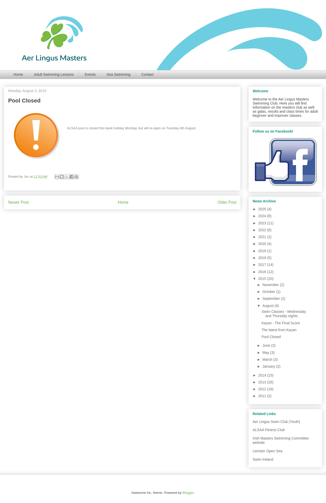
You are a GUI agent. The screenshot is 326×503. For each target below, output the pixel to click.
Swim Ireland (263, 459)
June (266, 345)
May (266, 353)
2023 (262, 223)
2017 (262, 265)
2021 (262, 237)
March (267, 359)
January (269, 366)
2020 (262, 244)
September (271, 298)
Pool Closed (271, 337)
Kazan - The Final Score (281, 323)
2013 (262, 382)
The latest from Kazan (279, 330)
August (268, 306)
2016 (262, 272)
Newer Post (18, 202)
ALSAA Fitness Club (269, 430)
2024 (262, 216)
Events (90, 74)
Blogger (188, 493)
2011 (262, 396)
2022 (262, 230)
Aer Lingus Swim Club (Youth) (276, 422)
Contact (147, 74)
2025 (262, 209)
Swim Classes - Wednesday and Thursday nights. (284, 313)
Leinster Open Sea (267, 451)
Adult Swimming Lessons (54, 74)
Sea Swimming (118, 74)
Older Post (227, 202)
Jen (27, 176)
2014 (262, 375)
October (269, 292)
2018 (262, 258)
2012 (262, 389)
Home (18, 74)
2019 (262, 251)
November (271, 285)
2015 (262, 279)
